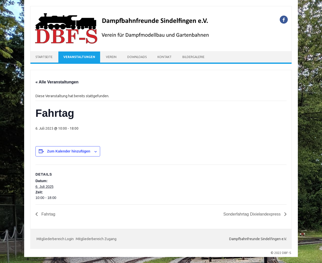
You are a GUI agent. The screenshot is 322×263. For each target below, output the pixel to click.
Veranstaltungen (79, 57)
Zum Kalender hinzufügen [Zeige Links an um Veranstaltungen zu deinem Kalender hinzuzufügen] (68, 151)
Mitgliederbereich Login (55, 239)
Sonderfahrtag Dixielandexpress (252, 214)
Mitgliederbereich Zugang (96, 239)
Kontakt (164, 57)
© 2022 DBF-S (281, 252)
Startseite (44, 57)
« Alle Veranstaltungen (56, 82)
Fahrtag (47, 214)
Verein (111, 57)
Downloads (137, 57)
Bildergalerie (193, 57)
